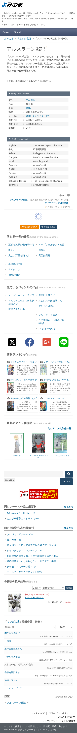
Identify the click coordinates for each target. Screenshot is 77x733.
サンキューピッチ (13, 688)
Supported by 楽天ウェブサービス (21, 729)
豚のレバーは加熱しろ (50, 300)
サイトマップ (37, 713)
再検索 (69, 588)
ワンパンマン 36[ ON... (55, 398)
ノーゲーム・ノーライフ (21, 295)
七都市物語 (14, 274)
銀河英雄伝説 (15, 264)
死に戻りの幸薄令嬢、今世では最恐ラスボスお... (32, 555)
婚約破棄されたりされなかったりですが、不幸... (32, 561)
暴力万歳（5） (14, 539)
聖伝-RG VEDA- (46, 306)
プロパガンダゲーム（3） (20, 534)
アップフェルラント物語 (51, 244)
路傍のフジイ (11, 680)
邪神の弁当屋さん (13, 648)
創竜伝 (42, 250)
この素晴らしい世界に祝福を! (51, 321)
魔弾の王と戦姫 (16, 309)
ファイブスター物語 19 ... (57, 361)
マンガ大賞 (13, 621)
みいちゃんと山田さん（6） (21, 513)
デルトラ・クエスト (49, 314)
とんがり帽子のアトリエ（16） (23, 518)
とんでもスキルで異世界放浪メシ (21, 302)
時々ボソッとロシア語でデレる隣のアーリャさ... (32, 545)
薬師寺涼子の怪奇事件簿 (21, 244)
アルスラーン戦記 (18, 199)
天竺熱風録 (44, 255)
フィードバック (50, 720)
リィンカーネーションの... (38, 456)
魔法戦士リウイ (46, 295)
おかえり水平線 (12, 656)
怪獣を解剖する (12, 672)
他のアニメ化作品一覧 (59, 428)
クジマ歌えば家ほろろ (60, 455)
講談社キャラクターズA (37, 116)
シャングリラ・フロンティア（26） (26, 550)
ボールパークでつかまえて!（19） (25, 571)
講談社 (29, 108)
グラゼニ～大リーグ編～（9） (23, 566)
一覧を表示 (67, 506)
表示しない (68, 696)
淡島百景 (17, 455)
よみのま (52, 729)
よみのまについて (66, 717)
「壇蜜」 (9, 640)
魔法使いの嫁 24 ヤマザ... (57, 380)
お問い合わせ (68, 720)
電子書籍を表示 (48, 226)
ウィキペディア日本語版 (56, 202)
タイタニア (14, 269)
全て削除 (59, 696)
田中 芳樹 (30, 100)
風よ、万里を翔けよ (18, 255)
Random (66, 481)
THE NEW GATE (46, 328)
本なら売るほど (12, 633)
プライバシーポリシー (60, 713)
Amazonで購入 (29, 226)
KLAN (11, 250)
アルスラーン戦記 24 (34, 597)
